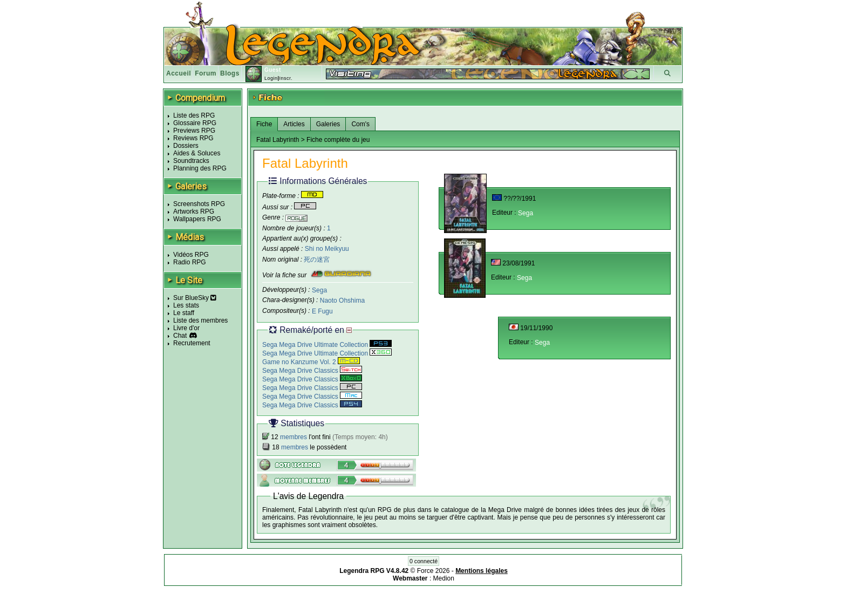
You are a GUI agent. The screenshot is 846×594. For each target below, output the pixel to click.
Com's (360, 124)
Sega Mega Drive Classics (312, 370)
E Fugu (322, 311)
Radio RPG (189, 262)
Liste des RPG (194, 115)
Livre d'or (186, 328)
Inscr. (285, 78)
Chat (180, 335)
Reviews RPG (193, 138)
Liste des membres (200, 320)
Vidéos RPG (191, 254)
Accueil (178, 73)
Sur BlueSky (194, 298)
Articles (293, 124)
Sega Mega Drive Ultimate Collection (327, 345)
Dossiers (186, 145)
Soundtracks (191, 161)
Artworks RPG (193, 211)
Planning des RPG (200, 168)
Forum (205, 73)
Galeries (328, 124)
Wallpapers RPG (197, 219)
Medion (443, 578)
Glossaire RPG (194, 123)
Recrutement (191, 343)
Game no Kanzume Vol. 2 (311, 362)
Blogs (230, 73)
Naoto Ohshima (342, 300)
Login (271, 78)
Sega (319, 289)
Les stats (186, 305)
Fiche (264, 124)
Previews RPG (194, 130)
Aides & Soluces (196, 153)
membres (293, 437)
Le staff (183, 313)
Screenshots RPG (199, 204)
